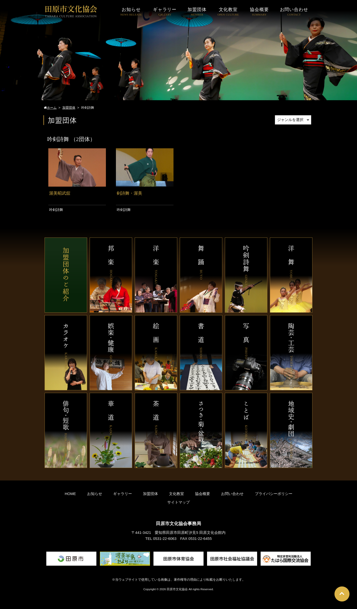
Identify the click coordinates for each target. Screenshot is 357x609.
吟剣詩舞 (56, 210)
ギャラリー (122, 494)
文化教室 (176, 494)
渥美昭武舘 (59, 193)
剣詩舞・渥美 (129, 193)
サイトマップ (178, 502)
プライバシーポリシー (273, 494)
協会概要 (202, 494)
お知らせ (94, 494)
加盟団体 (150, 494)
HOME (70, 494)
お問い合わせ (232, 494)
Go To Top (341, 593)
